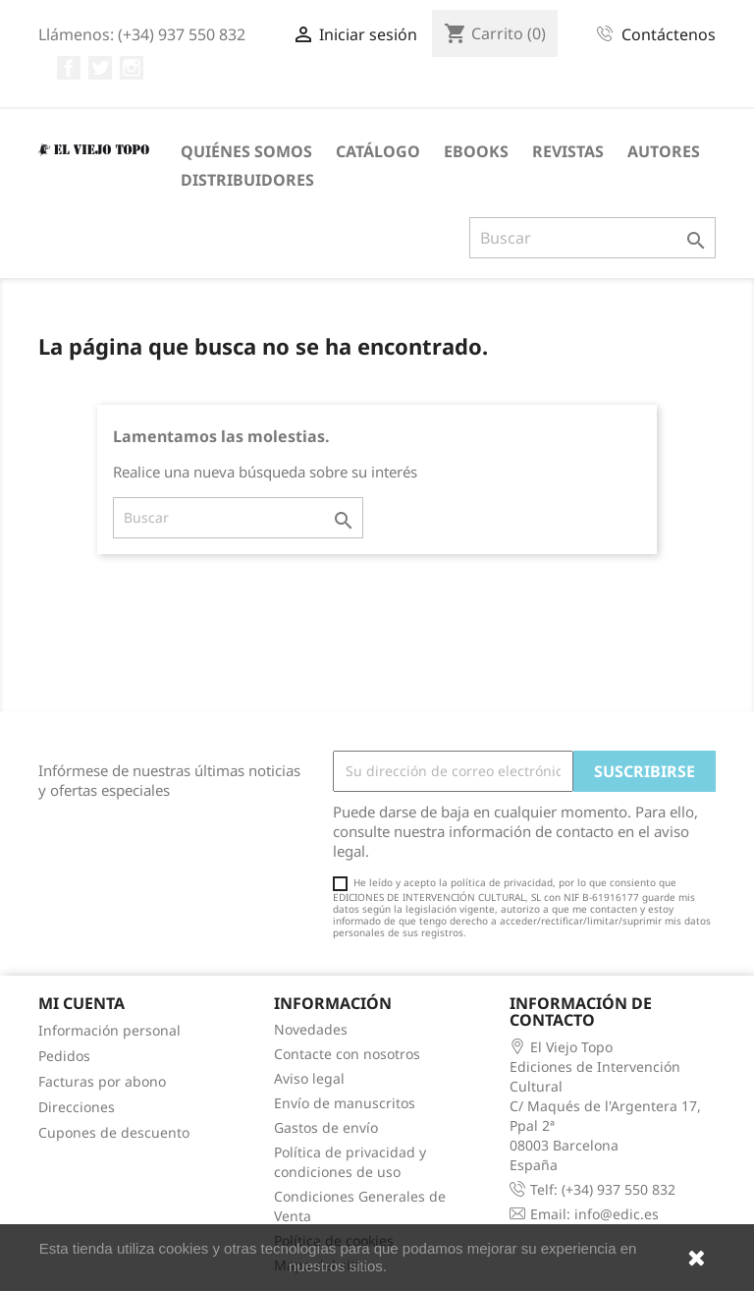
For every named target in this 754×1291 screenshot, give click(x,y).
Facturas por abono (102, 1081)
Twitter (100, 68)
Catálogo (378, 151)
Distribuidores (247, 180)
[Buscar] (592, 237)
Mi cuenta (81, 1003)
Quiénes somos (246, 151)
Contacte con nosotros (347, 1053)
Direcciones (76, 1106)
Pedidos (64, 1055)
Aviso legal (309, 1078)
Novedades (311, 1029)
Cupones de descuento (113, 1132)
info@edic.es (616, 1214)
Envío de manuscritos (344, 1103)
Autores (663, 151)
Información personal (109, 1030)
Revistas (568, 151)
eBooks (476, 151)
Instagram (131, 68)
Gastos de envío (326, 1127)
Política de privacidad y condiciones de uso (350, 1162)
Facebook (69, 68)
